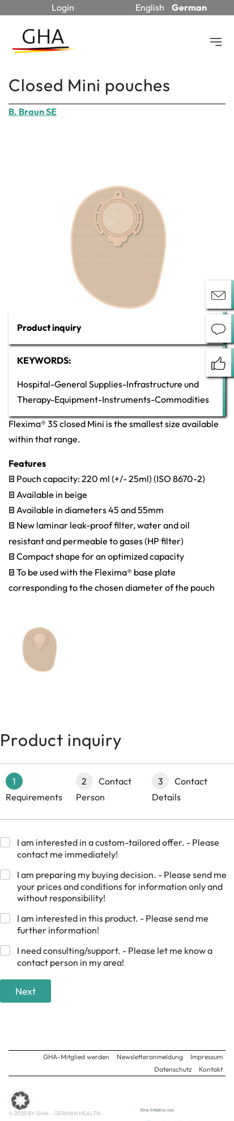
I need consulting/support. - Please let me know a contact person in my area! (114, 956)
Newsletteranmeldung (150, 1056)
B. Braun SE (32, 111)
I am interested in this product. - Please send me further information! (113, 924)
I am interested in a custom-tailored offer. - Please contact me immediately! (118, 848)
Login (63, 7)
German (189, 7)
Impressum (206, 1056)
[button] (20, 1100)
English (149, 7)
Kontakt (211, 1069)
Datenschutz (173, 1069)
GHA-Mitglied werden (76, 1056)
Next (25, 991)
